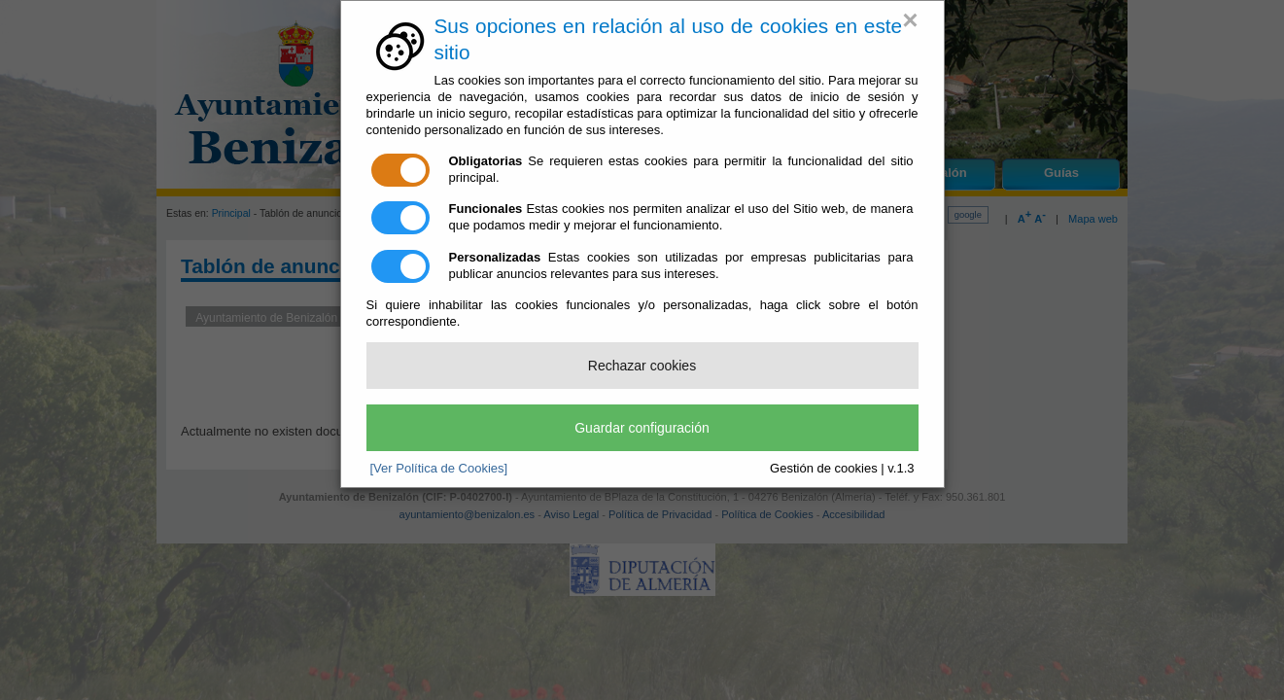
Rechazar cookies (642, 365)
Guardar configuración (642, 428)
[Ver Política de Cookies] (439, 468)
